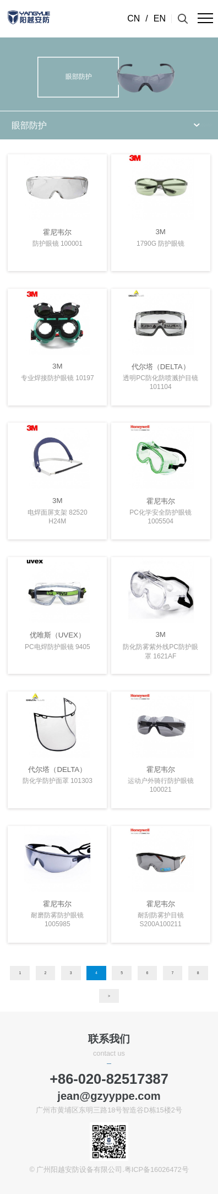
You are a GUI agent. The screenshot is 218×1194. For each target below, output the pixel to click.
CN (133, 18)
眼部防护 (29, 125)
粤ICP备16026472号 (156, 1169)
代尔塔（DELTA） (161, 367)
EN (160, 18)
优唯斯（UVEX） (57, 635)
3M (160, 232)
